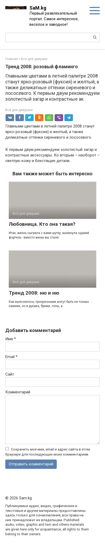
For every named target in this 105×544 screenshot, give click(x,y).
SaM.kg (37, 8)
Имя (10, 339)
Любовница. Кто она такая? (42, 224)
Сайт (9, 374)
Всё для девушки (19, 110)
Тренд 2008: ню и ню (34, 293)
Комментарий (17, 392)
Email (11, 356)
